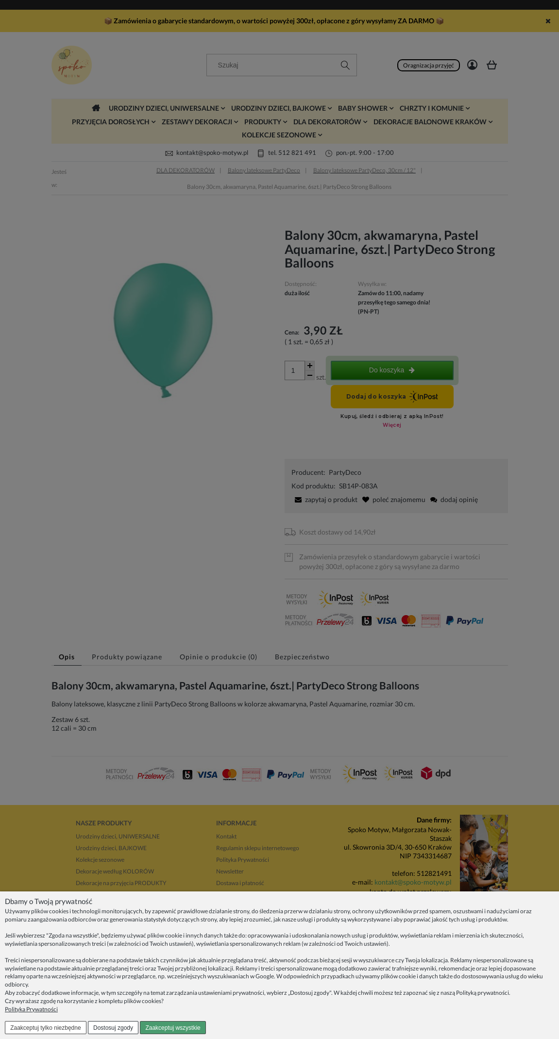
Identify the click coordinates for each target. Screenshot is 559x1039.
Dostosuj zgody (113, 1027)
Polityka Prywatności (31, 1009)
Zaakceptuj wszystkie (172, 1027)
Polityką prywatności (482, 992)
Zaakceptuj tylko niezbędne (45, 1027)
